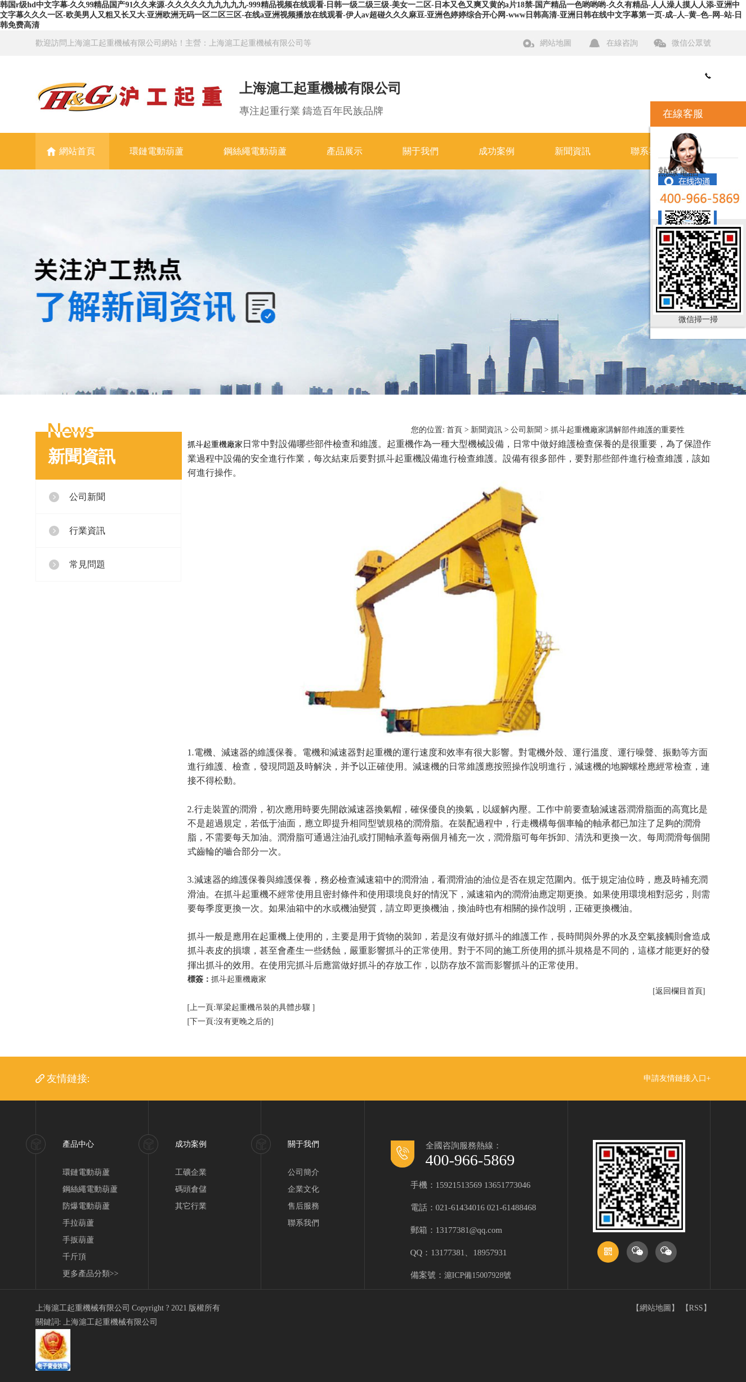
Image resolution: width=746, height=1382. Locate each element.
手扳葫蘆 (78, 1240)
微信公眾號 (691, 43)
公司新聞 (87, 497)
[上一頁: (201, 1007)
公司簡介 (303, 1172)
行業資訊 (87, 530)
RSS (696, 1308)
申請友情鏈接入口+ (677, 1078)
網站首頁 (77, 151)
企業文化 (303, 1189)
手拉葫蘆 (78, 1223)
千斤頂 (74, 1257)
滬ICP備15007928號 (478, 1275)
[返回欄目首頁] (679, 991)
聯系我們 (649, 151)
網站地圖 (555, 43)
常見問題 (87, 564)
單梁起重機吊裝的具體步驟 (264, 1007)
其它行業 (191, 1206)
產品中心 (78, 1144)
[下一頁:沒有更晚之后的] (230, 1021)
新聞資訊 (573, 151)
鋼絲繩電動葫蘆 (255, 151)
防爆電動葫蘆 (86, 1206)
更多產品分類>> (90, 1273)
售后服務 (303, 1206)
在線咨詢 (622, 43)
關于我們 (421, 151)
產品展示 (345, 151)
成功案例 (497, 151)
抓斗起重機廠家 (238, 979)
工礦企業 (191, 1172)
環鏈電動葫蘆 (156, 151)
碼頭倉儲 (191, 1189)
